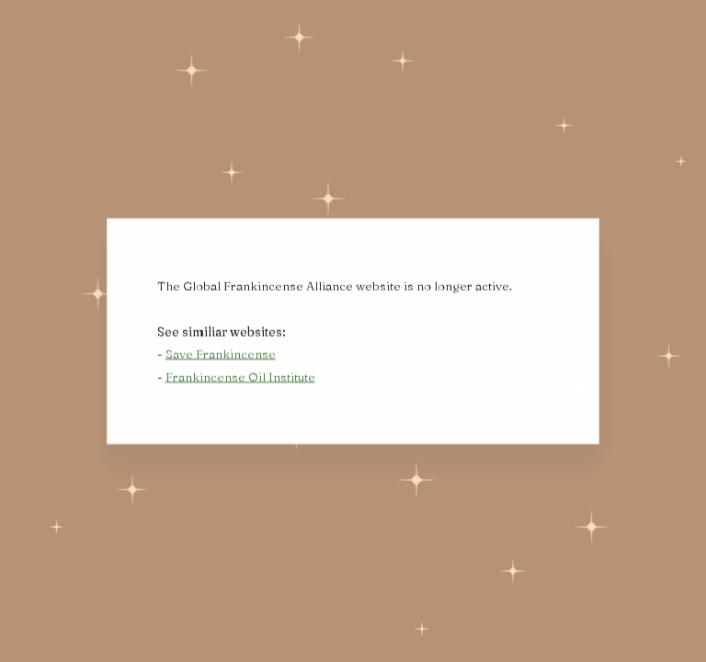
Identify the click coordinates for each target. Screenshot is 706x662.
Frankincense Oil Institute (240, 378)
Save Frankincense (220, 355)
